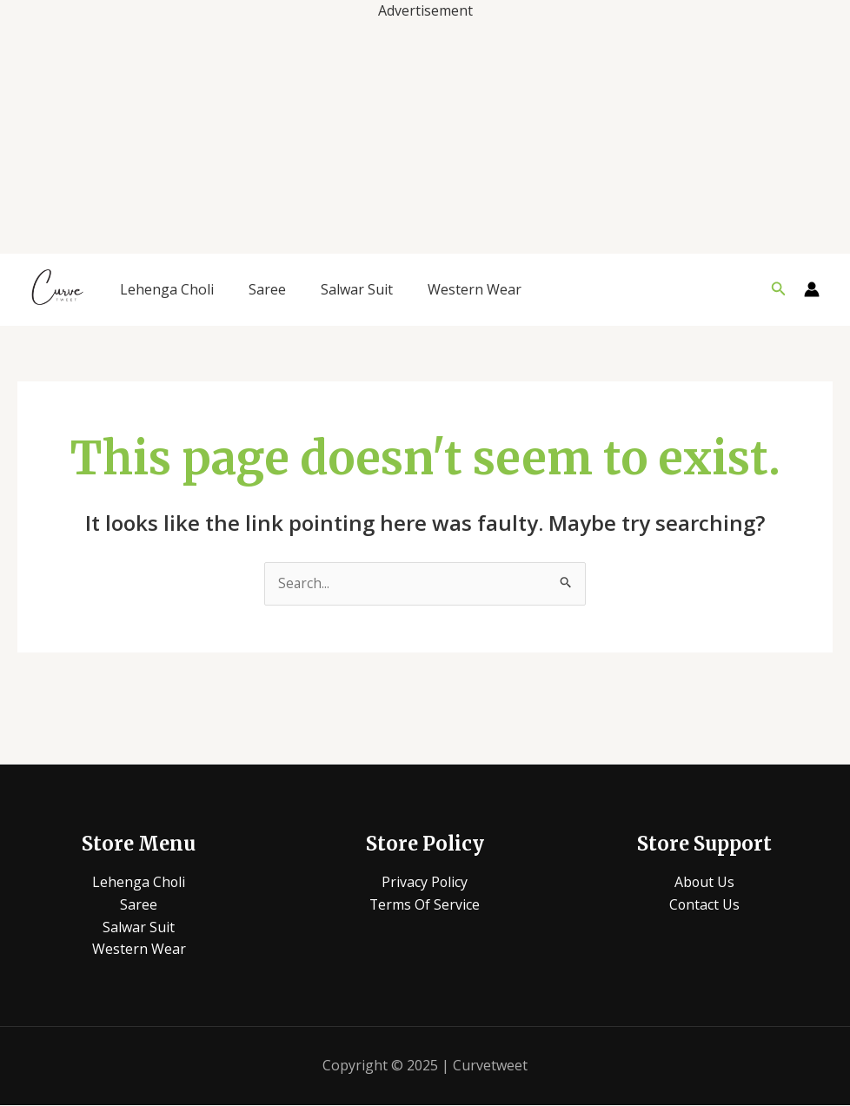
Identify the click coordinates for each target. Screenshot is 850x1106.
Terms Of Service (425, 905)
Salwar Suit (357, 289)
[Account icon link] (812, 289)
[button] (779, 289)
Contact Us (704, 905)
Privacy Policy (425, 882)
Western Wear (474, 289)
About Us (704, 882)
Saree (267, 289)
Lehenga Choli (167, 289)
